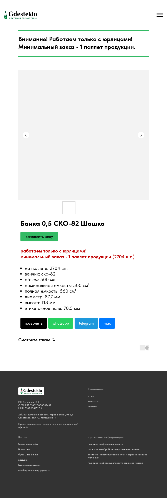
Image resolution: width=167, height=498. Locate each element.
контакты (93, 401)
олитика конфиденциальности (106, 443)
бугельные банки (28, 454)
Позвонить (34, 323)
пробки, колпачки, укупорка (34, 470)
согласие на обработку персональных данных (114, 449)
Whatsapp (61, 323)
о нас (91, 395)
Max (107, 323)
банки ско (24, 449)
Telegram (86, 323)
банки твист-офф (28, 443)
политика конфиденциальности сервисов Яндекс (115, 462)
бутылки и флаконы (29, 464)
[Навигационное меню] (160, 15)
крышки (22, 459)
